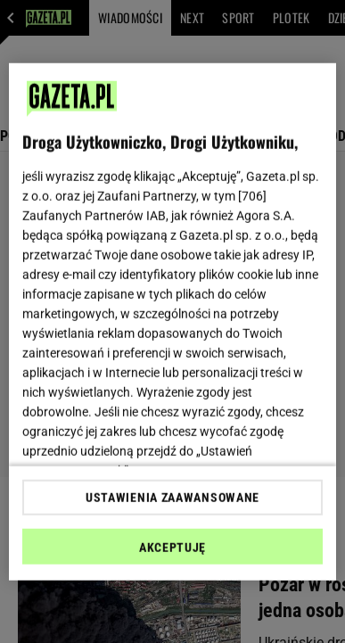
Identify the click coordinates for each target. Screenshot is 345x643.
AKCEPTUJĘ (172, 547)
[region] (173, 321)
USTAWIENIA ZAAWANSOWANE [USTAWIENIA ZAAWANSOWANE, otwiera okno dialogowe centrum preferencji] (172, 497)
